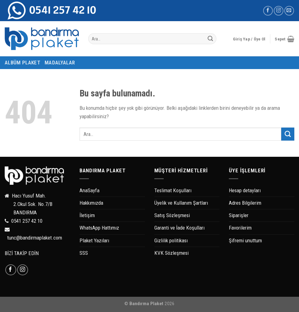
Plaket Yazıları (94, 240)
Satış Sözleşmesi (172, 215)
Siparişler (238, 215)
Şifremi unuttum (245, 240)
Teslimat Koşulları (172, 190)
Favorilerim (240, 228)
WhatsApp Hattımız (99, 228)
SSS (84, 253)
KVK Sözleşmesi (171, 253)
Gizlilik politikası (171, 240)
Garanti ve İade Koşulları (179, 228)
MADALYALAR (60, 62)
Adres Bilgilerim (245, 203)
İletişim (87, 215)
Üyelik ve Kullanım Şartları (181, 203)
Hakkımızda (91, 203)
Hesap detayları (245, 190)
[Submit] (210, 38)
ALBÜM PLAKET (22, 62)
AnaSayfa (89, 190)
